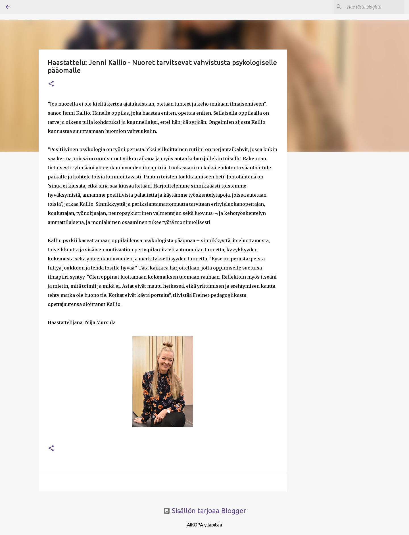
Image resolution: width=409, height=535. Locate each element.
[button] (51, 84)
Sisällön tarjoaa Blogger (204, 511)
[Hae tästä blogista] (374, 7)
